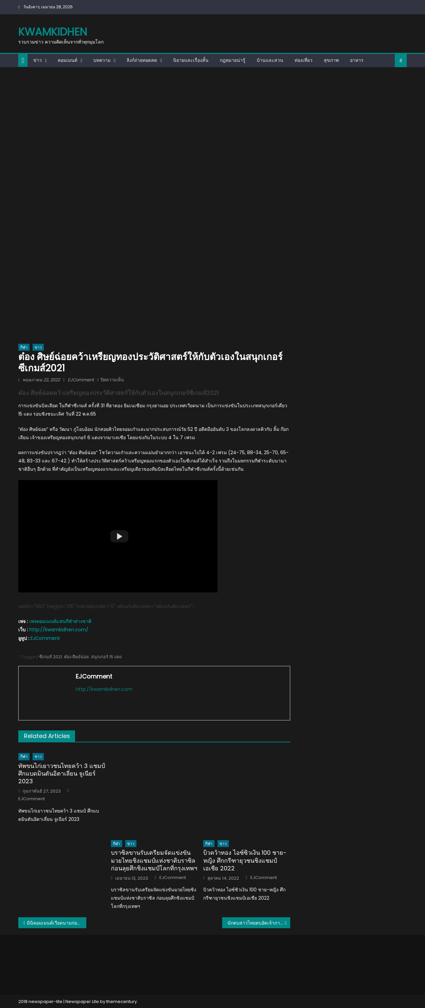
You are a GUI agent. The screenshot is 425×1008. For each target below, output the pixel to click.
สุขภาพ (331, 60)
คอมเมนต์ (67, 60)
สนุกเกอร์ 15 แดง (106, 657)
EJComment (81, 380)
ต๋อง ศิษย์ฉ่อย (76, 657)
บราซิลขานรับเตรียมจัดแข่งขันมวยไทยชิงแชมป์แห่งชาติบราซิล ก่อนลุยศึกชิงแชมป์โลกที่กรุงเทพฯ (154, 860)
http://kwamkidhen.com (104, 689)
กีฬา (24, 347)
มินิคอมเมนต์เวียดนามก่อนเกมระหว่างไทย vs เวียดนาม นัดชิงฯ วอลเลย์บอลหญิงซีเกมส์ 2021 (56, 923)
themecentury (121, 1001)
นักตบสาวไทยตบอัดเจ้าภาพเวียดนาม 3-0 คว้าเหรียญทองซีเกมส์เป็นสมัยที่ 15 (258, 923)
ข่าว (37, 60)
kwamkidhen (52, 31)
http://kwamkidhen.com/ (58, 629)
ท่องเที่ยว (303, 60)
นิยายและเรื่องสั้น (191, 60)
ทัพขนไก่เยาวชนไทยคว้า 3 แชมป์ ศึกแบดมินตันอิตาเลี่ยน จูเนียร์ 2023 (61, 773)
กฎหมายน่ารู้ (232, 60)
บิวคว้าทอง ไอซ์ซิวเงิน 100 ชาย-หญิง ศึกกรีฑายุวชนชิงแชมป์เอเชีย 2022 (245, 860)
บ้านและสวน (270, 60)
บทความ (102, 60)
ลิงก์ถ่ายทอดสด (142, 60)
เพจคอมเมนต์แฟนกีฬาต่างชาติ (60, 621)
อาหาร (357, 60)
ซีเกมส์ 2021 (50, 657)
